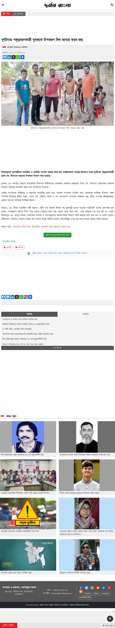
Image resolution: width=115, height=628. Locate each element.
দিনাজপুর (19, 247)
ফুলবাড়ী (7, 247)
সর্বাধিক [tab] (86, 314)
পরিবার (96, 593)
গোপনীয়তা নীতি (84, 597)
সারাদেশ (18, 13)
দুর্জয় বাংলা (44, 605)
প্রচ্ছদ (6, 13)
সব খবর (57, 347)
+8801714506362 (60, 590)
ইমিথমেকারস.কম (82, 605)
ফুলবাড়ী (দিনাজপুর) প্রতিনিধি (17, 47)
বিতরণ (36, 176)
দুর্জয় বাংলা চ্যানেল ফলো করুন (58, 235)
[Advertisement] (57, 27)
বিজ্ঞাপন (87, 593)
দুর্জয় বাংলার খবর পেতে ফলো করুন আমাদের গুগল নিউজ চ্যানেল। (60, 253)
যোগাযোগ (105, 593)
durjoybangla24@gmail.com (61, 593)
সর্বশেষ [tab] (29, 314)
